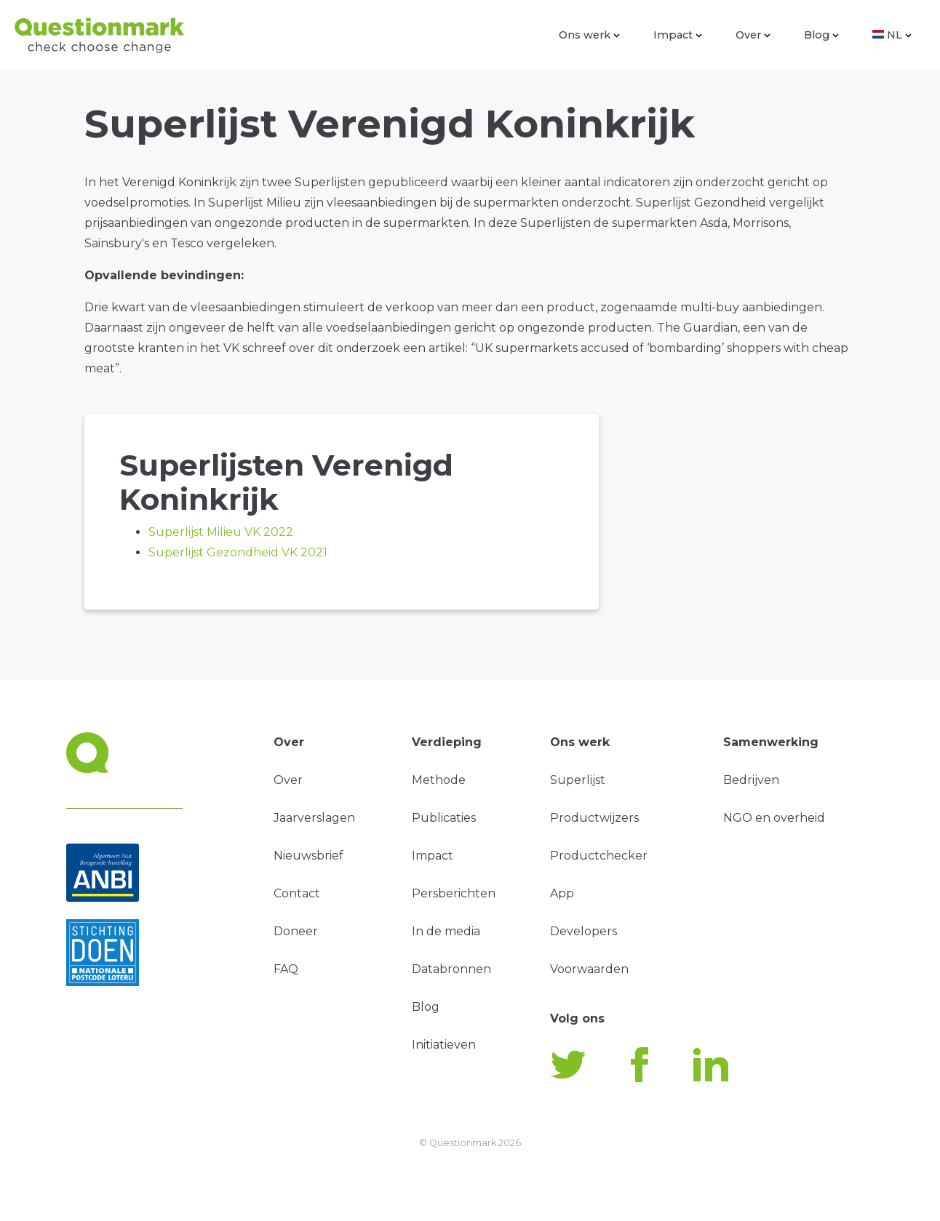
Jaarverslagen (314, 818)
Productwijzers (594, 818)
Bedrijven (751, 780)
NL (892, 34)
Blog (821, 34)
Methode (439, 780)
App (562, 893)
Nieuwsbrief (308, 855)
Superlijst (577, 780)
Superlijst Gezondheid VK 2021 (237, 552)
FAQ (286, 969)
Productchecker (599, 855)
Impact (677, 34)
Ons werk (589, 34)
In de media (446, 931)
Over (753, 34)
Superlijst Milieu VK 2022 (220, 532)
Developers (583, 931)
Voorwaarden (589, 969)
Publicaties (444, 818)
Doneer (296, 931)
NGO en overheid (774, 818)
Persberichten (453, 893)
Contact (297, 893)
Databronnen (451, 969)
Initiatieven (444, 1045)
